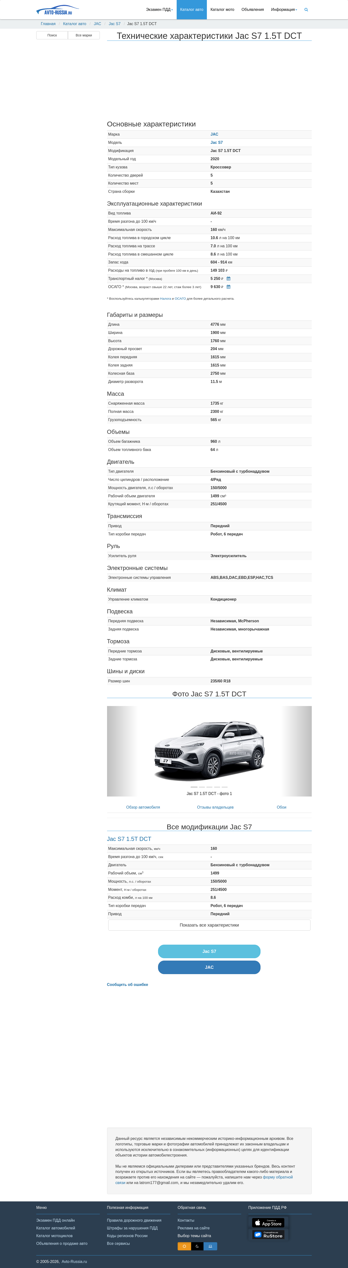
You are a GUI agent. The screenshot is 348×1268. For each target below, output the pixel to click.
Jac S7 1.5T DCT (129, 839)
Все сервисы (118, 1243)
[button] (122, 751)
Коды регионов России (127, 1236)
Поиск (52, 35)
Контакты (186, 1220)
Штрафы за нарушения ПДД (132, 1228)
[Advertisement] (67, 117)
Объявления (252, 9)
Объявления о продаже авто (61, 1243)
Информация (284, 9)
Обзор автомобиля (143, 807)
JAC (97, 24)
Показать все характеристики (209, 925)
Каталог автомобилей (55, 1228)
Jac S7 (115, 24)
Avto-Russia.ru (74, 1262)
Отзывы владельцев (215, 807)
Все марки (84, 35)
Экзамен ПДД (159, 9)
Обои (281, 807)
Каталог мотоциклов (54, 1236)
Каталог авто (191, 9)
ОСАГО (180, 298)
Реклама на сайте (194, 1228)
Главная (48, 24)
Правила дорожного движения (134, 1220)
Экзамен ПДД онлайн (55, 1220)
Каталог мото (222, 9)
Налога (165, 298)
